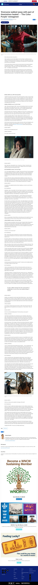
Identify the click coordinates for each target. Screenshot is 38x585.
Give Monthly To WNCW (19, 497)
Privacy (15, 576)
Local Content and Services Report (25, 573)
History (15, 574)
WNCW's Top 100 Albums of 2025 (19, 525)
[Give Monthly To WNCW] (19, 477)
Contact (22, 578)
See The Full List (19, 529)
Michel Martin (6, 19)
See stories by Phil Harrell (5, 447)
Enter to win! (19, 559)
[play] (2, 4)
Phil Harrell (11, 19)
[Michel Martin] (3, 436)
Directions (15, 572)
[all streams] (37, 4)
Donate (34, 1)
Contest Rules (15, 578)
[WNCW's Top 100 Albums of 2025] (19, 513)
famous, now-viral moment (18, 124)
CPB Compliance (31, 572)
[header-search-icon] (30, 1)
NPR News (5, 428)
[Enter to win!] (19, 545)
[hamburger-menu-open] (2, 1)
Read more (19, 562)
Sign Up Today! (19, 499)
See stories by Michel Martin (10, 440)
